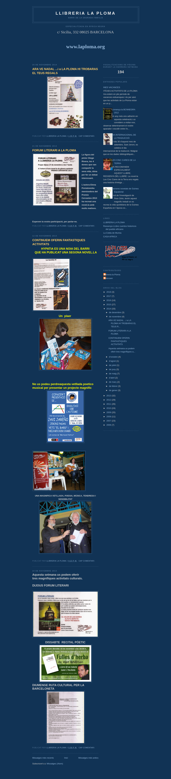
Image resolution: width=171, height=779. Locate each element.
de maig (113, 373)
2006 (109, 425)
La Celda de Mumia (112, 233)
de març (113, 382)
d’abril (112, 378)
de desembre (115, 312)
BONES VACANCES (110, 87)
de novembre (115, 316)
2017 (109, 296)
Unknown (108, 278)
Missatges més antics (88, 758)
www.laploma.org (85, 46)
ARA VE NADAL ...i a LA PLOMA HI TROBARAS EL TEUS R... (122, 323)
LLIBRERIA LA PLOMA (114, 222)
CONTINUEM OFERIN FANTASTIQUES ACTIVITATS (58, 242)
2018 (109, 292)
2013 (109, 395)
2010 (109, 408)
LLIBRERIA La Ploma (86, 13)
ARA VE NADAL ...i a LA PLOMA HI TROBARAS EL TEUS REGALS (65, 71)
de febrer (113, 386)
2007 (109, 421)
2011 (109, 404)
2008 (109, 416)
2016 (109, 300)
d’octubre (113, 357)
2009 (109, 412)
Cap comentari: (87, 136)
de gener (113, 390)
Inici (66, 758)
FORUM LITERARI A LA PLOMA (54, 150)
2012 (109, 400)
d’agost (112, 361)
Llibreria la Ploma (112, 274)
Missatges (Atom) (55, 763)
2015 (109, 304)
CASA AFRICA (110, 236)
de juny (112, 369)
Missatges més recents (43, 758)
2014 (109, 308)
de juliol (113, 365)
